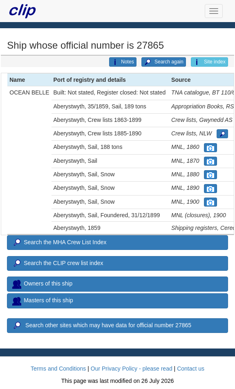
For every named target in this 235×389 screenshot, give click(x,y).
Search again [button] (164, 62)
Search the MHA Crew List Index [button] (59, 242)
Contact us (190, 368)
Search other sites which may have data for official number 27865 (101, 325)
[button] (222, 133)
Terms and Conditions (58, 368)
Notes (123, 62)
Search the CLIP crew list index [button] (57, 263)
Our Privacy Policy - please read (131, 368)
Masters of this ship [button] (42, 301)
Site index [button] (209, 62)
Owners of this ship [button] (42, 283)
